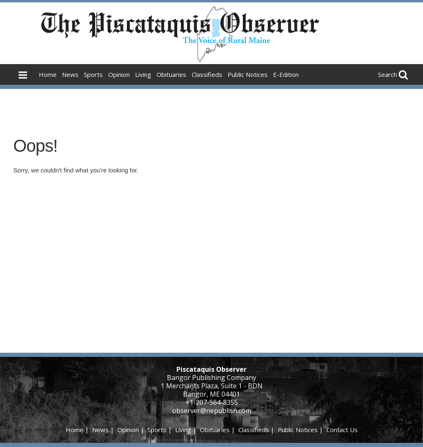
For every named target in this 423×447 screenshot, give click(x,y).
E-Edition (286, 74)
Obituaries (171, 74)
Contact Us (342, 429)
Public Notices (248, 74)
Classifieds (207, 74)
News (70, 74)
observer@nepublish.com (211, 410)
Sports (93, 74)
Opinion (119, 74)
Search (387, 74)
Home (48, 74)
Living (143, 74)
